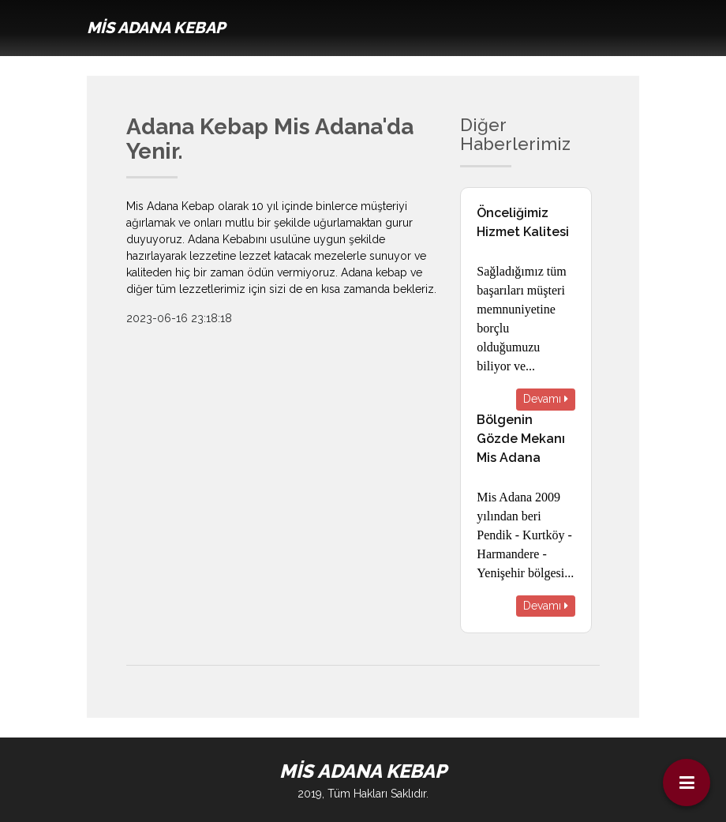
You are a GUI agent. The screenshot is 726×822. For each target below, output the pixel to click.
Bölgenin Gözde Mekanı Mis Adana (521, 438)
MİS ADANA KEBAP (156, 27)
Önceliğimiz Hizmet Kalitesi (523, 222)
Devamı (545, 398)
